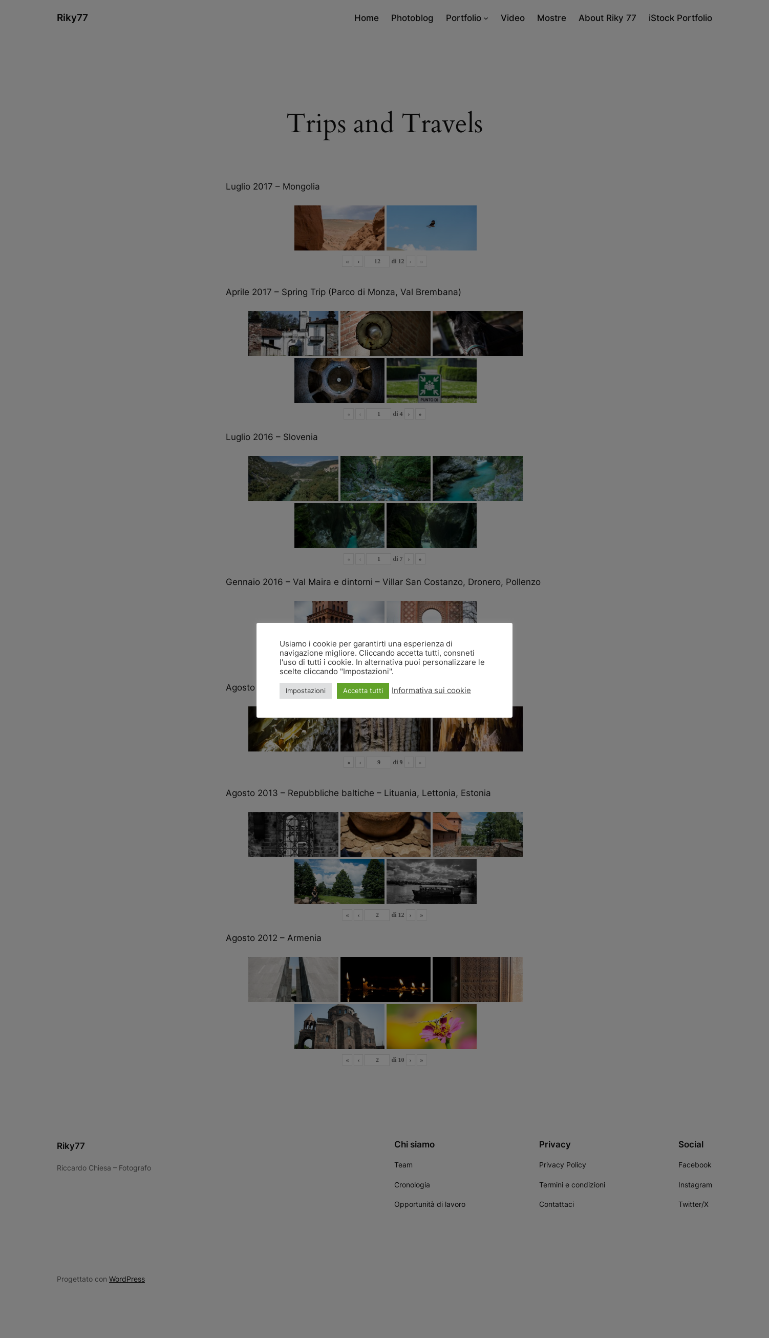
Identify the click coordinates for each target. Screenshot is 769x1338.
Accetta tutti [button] (363, 690)
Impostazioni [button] (306, 690)
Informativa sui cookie (431, 690)
